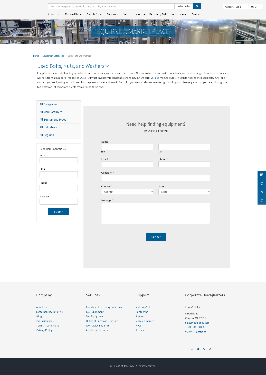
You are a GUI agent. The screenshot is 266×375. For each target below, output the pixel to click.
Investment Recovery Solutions (104, 307)
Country (105, 186)
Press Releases (45, 321)
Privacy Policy (44, 330)
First (103, 151)
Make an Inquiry (145, 321)
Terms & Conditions (47, 325)
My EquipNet (143, 307)
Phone (43, 183)
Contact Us (142, 312)
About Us (41, 307)
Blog (39, 316)
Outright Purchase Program (102, 321)
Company (106, 173)
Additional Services (97, 330)
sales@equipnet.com (197, 322)
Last (160, 151)
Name (43, 155)
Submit (58, 212)
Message (45, 196)
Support (140, 316)
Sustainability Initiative (49, 312)
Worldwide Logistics (97, 325)
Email (43, 169)
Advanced (184, 6)
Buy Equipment (95, 312)
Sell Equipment (95, 316)
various (155, 78)
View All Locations (195, 332)
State (161, 186)
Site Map (140, 330)
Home (36, 55)
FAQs (138, 325)
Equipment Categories (53, 55)
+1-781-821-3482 (194, 327)
